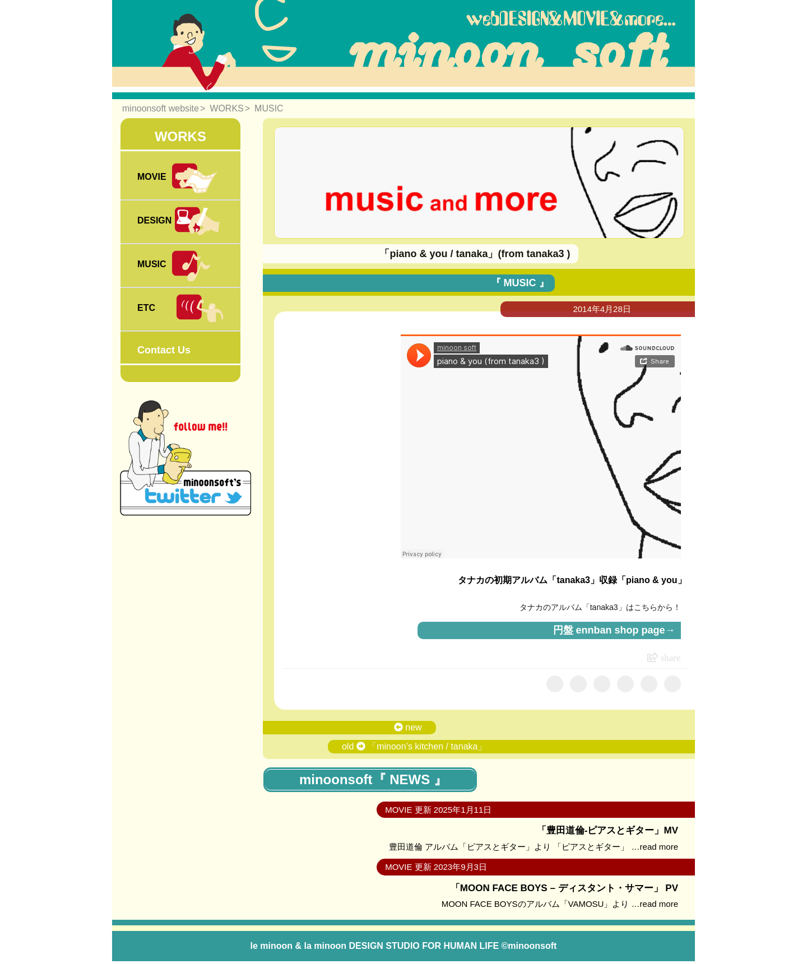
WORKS (226, 108)
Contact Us (164, 350)
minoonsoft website (160, 108)
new (408, 727)
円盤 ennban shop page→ (614, 630)
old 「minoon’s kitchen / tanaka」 (414, 746)
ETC (180, 309)
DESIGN (179, 221)
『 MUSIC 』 (520, 282)
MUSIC (269, 108)
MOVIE (178, 178)
